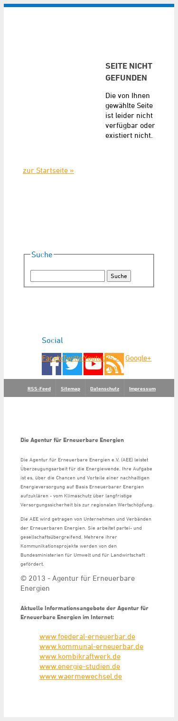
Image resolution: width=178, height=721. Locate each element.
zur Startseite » (48, 170)
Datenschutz (104, 388)
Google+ (135, 357)
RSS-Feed (112, 362)
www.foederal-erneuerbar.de (87, 636)
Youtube (93, 357)
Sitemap (70, 388)
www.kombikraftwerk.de (80, 656)
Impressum (142, 388)
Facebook (51, 357)
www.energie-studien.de (79, 666)
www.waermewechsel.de (80, 676)
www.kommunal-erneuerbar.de (91, 646)
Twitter (72, 357)
